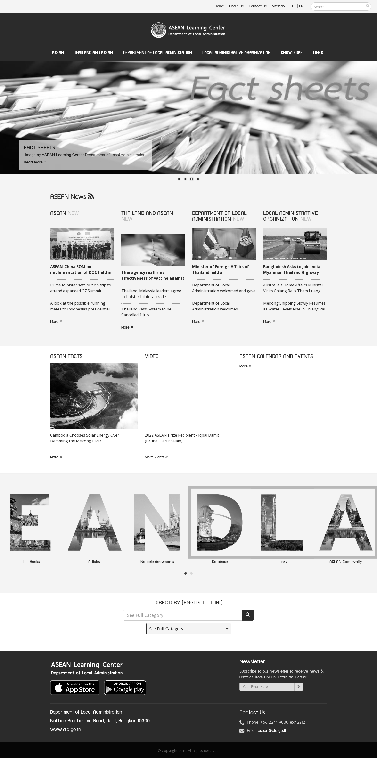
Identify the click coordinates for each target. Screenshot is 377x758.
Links (318, 52)
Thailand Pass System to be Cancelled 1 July (146, 312)
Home (219, 6)
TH (293, 6)
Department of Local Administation (157, 52)
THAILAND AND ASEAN (147, 213)
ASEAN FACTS (66, 356)
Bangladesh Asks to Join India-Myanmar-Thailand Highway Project (292, 270)
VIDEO (152, 356)
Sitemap (278, 6)
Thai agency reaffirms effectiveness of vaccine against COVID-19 (152, 275)
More (56, 321)
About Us (236, 6)
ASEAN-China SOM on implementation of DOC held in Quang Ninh (80, 270)
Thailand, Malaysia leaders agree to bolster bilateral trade (151, 293)
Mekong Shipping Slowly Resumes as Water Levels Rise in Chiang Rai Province (294, 306)
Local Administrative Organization (236, 52)
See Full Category (166, 628)
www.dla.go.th (65, 729)
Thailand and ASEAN (93, 52)
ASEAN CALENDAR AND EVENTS (276, 356)
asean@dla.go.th (272, 730)
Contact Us (258, 6)
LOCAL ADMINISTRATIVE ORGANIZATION (290, 216)
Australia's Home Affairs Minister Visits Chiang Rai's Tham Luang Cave (293, 288)
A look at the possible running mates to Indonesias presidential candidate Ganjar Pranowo (80, 306)
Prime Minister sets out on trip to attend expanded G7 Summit (80, 287)
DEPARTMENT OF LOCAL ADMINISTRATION (219, 216)
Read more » (35, 162)
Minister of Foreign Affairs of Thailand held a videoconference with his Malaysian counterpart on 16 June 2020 (220, 270)
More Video (156, 457)
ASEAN (58, 52)
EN (301, 6)
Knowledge (292, 52)
